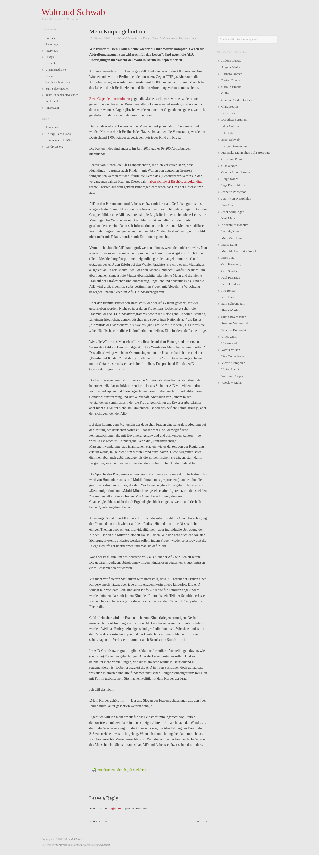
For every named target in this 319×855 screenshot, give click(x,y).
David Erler (229, 113)
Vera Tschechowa (233, 356)
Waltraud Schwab (126, 38)
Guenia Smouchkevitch (237, 172)
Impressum (52, 107)
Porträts (50, 38)
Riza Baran (228, 297)
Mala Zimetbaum (232, 238)
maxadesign (104, 844)
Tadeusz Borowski (233, 330)
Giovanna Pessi (231, 159)
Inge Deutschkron (233, 185)
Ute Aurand (229, 343)
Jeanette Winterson (234, 192)
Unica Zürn (229, 336)
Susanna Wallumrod (234, 323)
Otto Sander (229, 271)
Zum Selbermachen (57, 88)
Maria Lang (229, 244)
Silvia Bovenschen (233, 317)
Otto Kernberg (231, 264)
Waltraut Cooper (232, 376)
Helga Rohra (229, 179)
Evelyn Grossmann (234, 146)
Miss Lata (228, 257)
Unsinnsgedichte (56, 69)
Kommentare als (59, 140)
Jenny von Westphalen (236, 198)
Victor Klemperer (233, 363)
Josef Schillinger (232, 212)
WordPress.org (54, 146)
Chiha (225, 93)
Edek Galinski (230, 126)
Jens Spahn (228, 205)
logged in (114, 808)
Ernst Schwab (230, 139)
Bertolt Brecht (230, 80)
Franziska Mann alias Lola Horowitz (245, 152)
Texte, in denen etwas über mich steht (174, 38)
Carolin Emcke (231, 87)
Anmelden (52, 127)
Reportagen (52, 44)
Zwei (93, 99)
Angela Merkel (231, 67)
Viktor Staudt (230, 369)
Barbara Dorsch (231, 74)
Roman (50, 76)
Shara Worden (230, 310)
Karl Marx (228, 218)
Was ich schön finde (58, 82)
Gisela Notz (229, 166)
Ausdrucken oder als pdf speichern (119, 770)
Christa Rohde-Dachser (237, 100)
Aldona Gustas (231, 60)
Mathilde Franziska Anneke (239, 251)
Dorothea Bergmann (234, 119)
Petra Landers (230, 284)
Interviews (52, 50)
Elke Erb (227, 133)
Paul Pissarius (230, 277)
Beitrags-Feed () (58, 134)
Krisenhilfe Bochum (234, 225)
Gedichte (51, 63)
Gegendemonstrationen (113, 99)
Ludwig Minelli (231, 231)
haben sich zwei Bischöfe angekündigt (175, 181)
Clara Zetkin (229, 106)
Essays (146, 38)
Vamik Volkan (230, 350)
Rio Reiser (228, 290)
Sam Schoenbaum (233, 303)
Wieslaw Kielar (231, 382)
